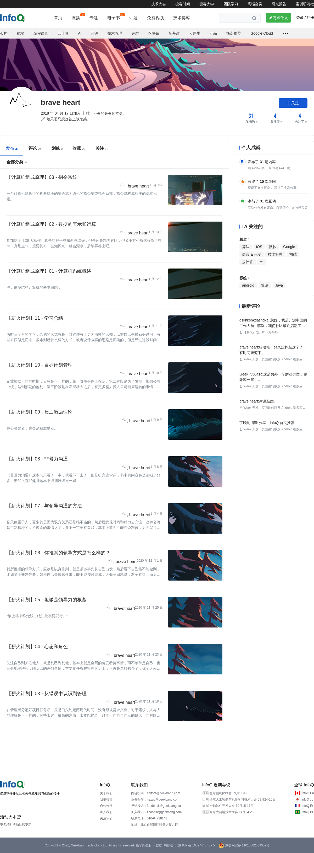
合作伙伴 (106, 806)
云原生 (194, 33)
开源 (94, 33)
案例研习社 (305, 4)
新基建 (174, 33)
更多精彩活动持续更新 (15, 825)
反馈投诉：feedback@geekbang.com (157, 806)
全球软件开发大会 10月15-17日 (231, 806)
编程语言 (40, 33)
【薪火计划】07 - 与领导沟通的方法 (44, 505)
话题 (133, 17)
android (248, 285)
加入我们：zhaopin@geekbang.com (156, 812)
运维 (135, 33)
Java (279, 285)
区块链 (153, 33)
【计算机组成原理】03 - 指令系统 (42, 177)
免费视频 (155, 17)
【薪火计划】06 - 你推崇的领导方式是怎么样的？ (58, 552)
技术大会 (158, 4)
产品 (213, 33)
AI (79, 33)
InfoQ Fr (307, 806)
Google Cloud (261, 33)
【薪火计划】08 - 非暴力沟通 (37, 459)
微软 (272, 247)
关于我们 (106, 793)
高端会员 (255, 4)
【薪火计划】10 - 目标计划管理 (39, 365)
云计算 (63, 33)
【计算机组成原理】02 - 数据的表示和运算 (51, 224)
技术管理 (115, 33)
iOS (259, 247)
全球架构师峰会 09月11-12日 (230, 793)
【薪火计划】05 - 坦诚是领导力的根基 (47, 599)
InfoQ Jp (307, 799)
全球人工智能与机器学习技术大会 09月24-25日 (242, 799)
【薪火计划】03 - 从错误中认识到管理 (47, 693)
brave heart (138, 186)
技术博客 (181, 17)
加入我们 (106, 812)
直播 (76, 17)
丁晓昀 (244, 423)
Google (289, 247)
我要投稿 (106, 799)
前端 (20, 33)
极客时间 (182, 4)
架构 (3, 33)
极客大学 (206, 4)
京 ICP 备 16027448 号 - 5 (196, 845)
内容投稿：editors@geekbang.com (155, 793)
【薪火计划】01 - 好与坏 (258, 332)
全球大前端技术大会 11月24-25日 (233, 812)
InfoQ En (307, 793)
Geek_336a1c (250, 374)
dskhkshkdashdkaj (254, 320)
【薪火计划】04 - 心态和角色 (37, 646)
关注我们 (106, 818)
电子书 (113, 17)
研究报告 (279, 4)
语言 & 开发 (251, 254)
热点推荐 (233, 33)
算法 (245, 247)
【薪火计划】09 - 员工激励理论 (39, 412)
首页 (58, 17)
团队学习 (230, 4)
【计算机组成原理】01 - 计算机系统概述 (49, 271)
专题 (93, 17)
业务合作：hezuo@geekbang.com (155, 799)
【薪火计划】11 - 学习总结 (35, 318)
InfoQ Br (307, 812)
